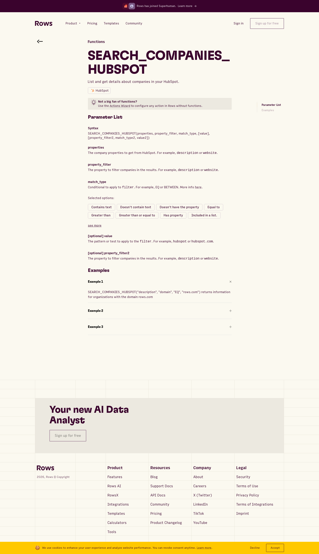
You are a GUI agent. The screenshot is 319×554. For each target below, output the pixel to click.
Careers (199, 486)
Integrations (118, 504)
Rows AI (114, 486)
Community (159, 504)
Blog (154, 477)
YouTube (200, 523)
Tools (111, 532)
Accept (275, 548)
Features (114, 477)
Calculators (117, 523)
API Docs (157, 495)
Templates (116, 513)
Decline (255, 548)
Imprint (242, 513)
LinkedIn (200, 504)
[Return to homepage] (43, 23)
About (198, 477)
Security (243, 477)
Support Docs (161, 486)
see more (95, 225)
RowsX (112, 495)
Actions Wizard (120, 106)
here (198, 187)
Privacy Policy (247, 495)
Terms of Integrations (254, 504)
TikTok (198, 513)
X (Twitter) (202, 495)
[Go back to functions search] (40, 41)
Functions (96, 42)
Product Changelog (166, 523)
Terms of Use (247, 486)
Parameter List (271, 105)
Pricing (156, 513)
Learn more (204, 548)
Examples (268, 110)
